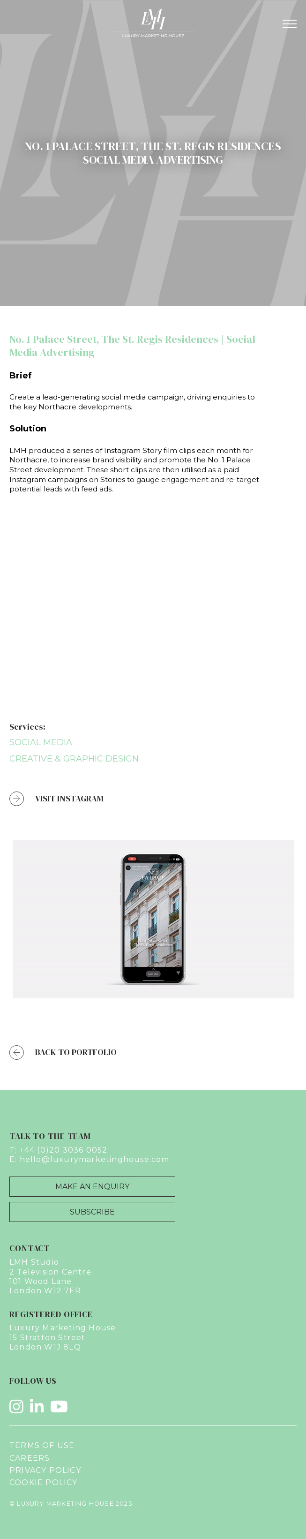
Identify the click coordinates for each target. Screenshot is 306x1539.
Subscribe (92, 1211)
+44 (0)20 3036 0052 (64, 1150)
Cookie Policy (43, 1482)
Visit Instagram (56, 799)
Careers (29, 1458)
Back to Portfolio (63, 1052)
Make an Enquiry (92, 1186)
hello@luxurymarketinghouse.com (95, 1159)
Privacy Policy (45, 1470)
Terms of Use (42, 1445)
